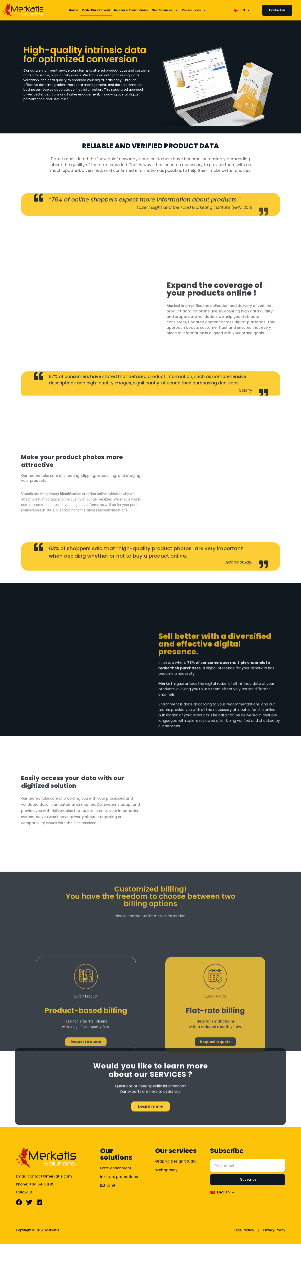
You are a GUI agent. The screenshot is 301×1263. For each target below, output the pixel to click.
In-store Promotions (131, 10)
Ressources (194, 10)
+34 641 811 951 (42, 1197)
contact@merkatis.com (49, 1190)
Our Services (165, 10)
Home (74, 10)
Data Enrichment (96, 10)
